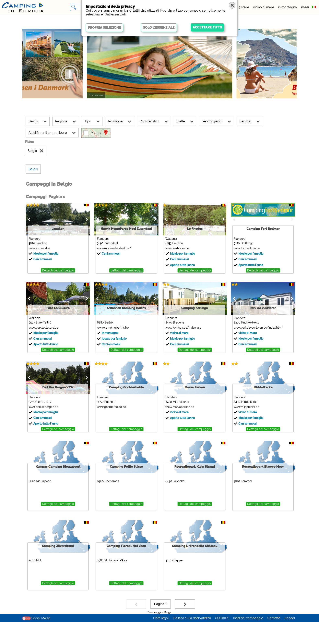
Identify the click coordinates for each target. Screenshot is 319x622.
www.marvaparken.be (179, 406)
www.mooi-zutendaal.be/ (114, 248)
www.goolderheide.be (111, 406)
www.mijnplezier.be (246, 406)
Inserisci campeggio (248, 618)
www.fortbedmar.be (247, 248)
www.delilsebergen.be (43, 406)
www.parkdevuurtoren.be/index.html (258, 327)
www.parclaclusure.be (43, 327)
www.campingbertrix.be (113, 327)
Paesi (305, 7)
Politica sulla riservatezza (192, 618)
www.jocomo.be (39, 248)
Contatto (273, 618)
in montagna (287, 7)
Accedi (289, 618)
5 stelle (243, 7)
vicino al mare (263, 7)
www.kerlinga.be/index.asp (183, 327)
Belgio (168, 612)
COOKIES (222, 618)
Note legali (161, 618)
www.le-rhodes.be (177, 248)
